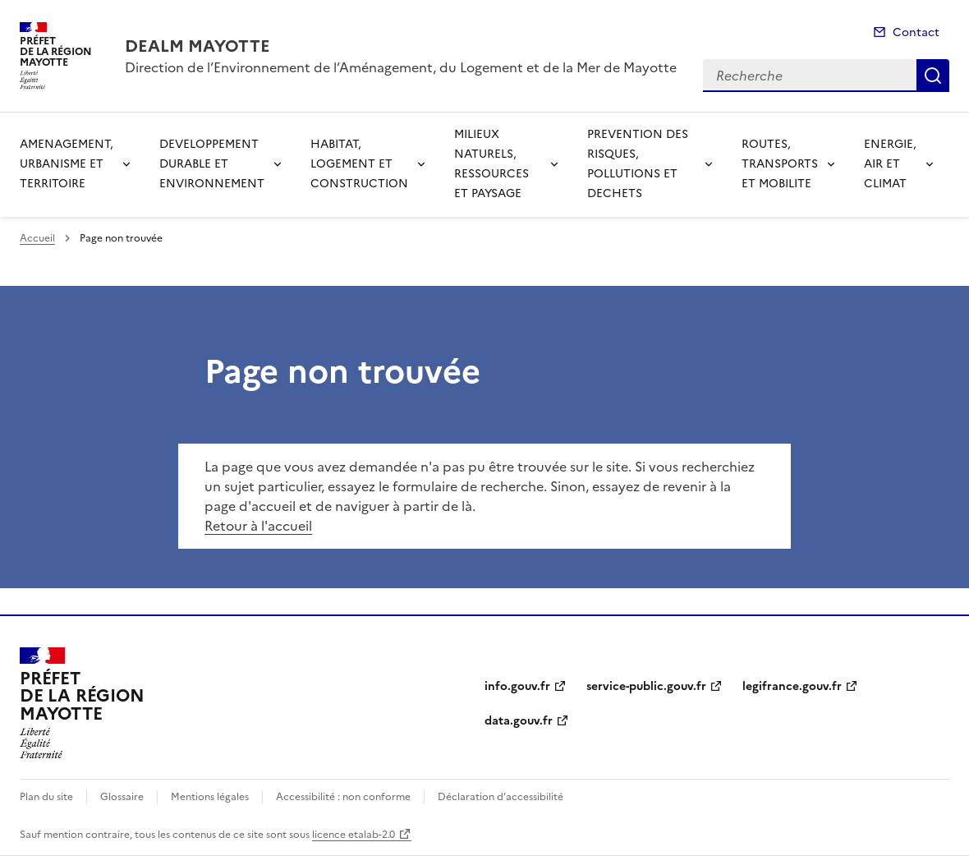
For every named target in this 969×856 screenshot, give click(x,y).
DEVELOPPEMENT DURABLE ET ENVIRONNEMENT (211, 164)
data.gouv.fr (518, 720)
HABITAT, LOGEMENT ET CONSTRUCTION (359, 164)
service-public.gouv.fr (646, 686)
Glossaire (122, 796)
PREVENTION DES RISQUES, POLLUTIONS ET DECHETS (637, 164)
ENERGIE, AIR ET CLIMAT (890, 164)
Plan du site (46, 796)
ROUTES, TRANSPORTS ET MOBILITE (780, 164)
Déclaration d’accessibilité (500, 796)
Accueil (37, 238)
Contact (916, 32)
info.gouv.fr (517, 686)
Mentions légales (210, 796)
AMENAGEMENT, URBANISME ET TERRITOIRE (66, 164)
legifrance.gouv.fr (792, 686)
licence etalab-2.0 (353, 834)
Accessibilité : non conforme (343, 796)
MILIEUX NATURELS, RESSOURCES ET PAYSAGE (491, 164)
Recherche (932, 75)
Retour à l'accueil (258, 526)
